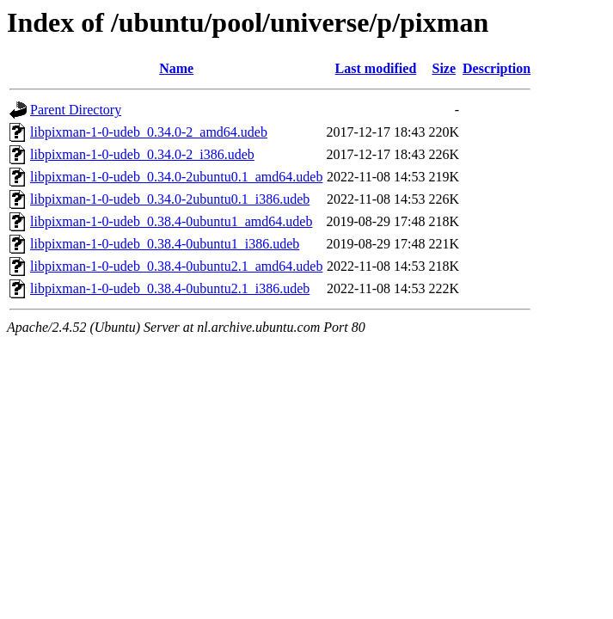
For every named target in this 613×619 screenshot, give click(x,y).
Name (176, 68)
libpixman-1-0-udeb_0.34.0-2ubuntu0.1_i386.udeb (170, 199)
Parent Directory (75, 109)
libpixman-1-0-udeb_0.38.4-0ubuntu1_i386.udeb (164, 243)
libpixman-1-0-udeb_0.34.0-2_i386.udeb (142, 154)
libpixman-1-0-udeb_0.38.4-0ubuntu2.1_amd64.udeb (176, 266)
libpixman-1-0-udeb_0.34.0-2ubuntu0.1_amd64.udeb (176, 176)
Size (444, 68)
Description (496, 68)
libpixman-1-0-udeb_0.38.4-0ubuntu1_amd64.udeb (171, 221)
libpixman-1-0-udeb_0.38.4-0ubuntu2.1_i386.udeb (170, 288)
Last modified (376, 68)
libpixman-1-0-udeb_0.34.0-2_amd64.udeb (148, 132)
